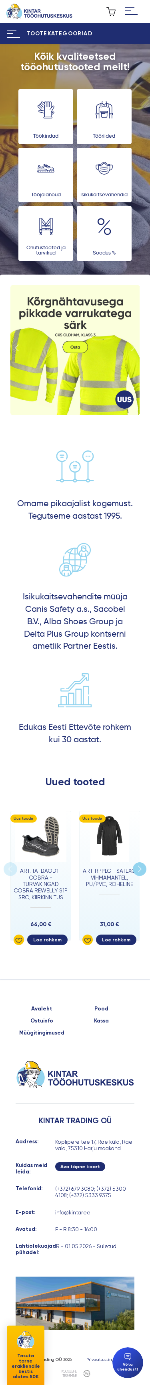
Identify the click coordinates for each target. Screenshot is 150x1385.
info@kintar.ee (72, 1212)
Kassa (101, 1021)
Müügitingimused (41, 1033)
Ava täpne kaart (80, 1166)
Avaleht (41, 1009)
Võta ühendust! (127, 1362)
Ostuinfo (41, 1021)
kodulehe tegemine (69, 1373)
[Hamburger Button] (131, 11)
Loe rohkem (47, 940)
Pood (101, 1009)
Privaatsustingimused (107, 1359)
